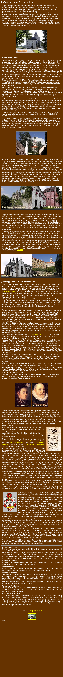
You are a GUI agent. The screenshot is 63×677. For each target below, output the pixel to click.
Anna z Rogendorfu (9, 547)
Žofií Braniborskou (16, 443)
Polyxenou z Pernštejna (35, 444)
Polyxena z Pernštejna (10, 586)
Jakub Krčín (6, 594)
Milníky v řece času (35, 611)
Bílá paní (20, 250)
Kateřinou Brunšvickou (30, 441)
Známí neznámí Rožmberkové (18, 2)
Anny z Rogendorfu (9, 291)
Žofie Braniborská (8, 566)
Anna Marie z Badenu (10, 573)
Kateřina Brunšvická (9, 560)
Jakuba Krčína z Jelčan (39, 334)
